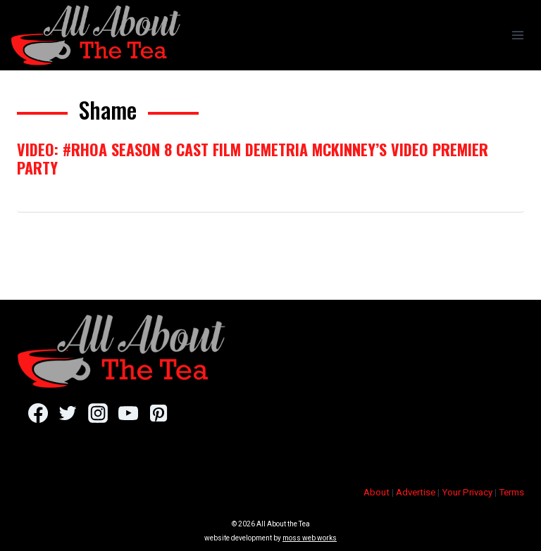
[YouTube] (128, 413)
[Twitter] (68, 413)
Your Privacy (467, 492)
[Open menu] (517, 35)
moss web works (309, 538)
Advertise (415, 492)
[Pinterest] (158, 413)
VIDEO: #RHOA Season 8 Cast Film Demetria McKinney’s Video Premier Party (252, 158)
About (376, 492)
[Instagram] (97, 413)
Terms (511, 492)
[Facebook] (37, 413)
